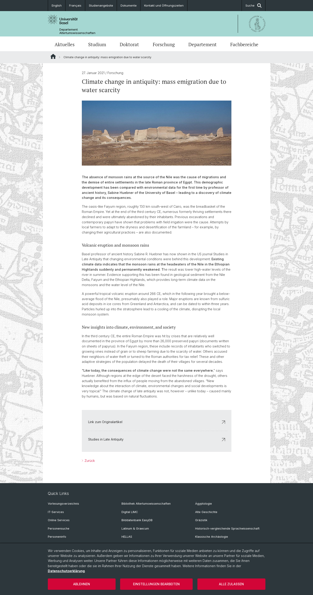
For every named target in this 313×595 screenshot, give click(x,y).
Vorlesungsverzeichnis (63, 503)
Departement (202, 44)
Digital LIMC (129, 512)
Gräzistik (201, 520)
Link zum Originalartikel (156, 422)
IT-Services (56, 512)
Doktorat (129, 44)
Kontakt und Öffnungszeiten (164, 5)
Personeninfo (57, 536)
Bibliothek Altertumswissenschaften (146, 503)
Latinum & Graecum (135, 528)
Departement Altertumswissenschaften (77, 31)
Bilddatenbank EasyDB (137, 520)
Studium (97, 44)
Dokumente (129, 5)
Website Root (53, 56)
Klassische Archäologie (211, 536)
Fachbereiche (244, 44)
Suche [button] (253, 5)
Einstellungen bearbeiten (156, 584)
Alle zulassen (231, 584)
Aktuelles (65, 44)
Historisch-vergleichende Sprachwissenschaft (227, 528)
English (57, 5)
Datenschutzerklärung (66, 571)
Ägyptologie (203, 503)
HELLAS (126, 536)
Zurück (89, 461)
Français (75, 5)
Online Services (59, 520)
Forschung (164, 44)
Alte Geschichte (206, 512)
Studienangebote (101, 5)
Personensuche (58, 528)
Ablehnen (81, 584)
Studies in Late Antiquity (156, 439)
